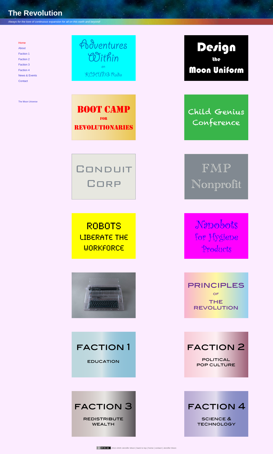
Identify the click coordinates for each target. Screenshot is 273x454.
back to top (141, 448)
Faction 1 (24, 53)
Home (22, 42)
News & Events (27, 75)
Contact (23, 81)
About (21, 48)
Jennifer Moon (169, 448)
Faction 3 (24, 64)
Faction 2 (24, 59)
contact (158, 448)
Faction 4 (24, 70)
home (150, 448)
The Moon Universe (27, 101)
